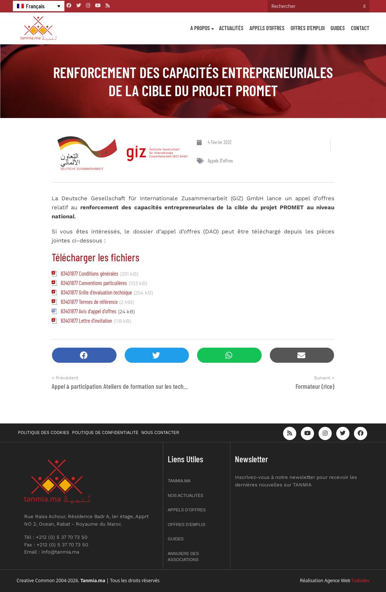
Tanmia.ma (179, 481)
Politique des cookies (43, 433)
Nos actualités (185, 495)
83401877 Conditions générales (89, 273)
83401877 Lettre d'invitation (86, 320)
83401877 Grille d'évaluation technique (96, 292)
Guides (338, 28)
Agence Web (338, 580)
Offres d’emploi (308, 28)
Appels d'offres (220, 161)
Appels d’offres (267, 28)
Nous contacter (160, 433)
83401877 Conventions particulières (94, 282)
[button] (84, 355)
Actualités (231, 28)
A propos (200, 28)
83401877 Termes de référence (89, 301)
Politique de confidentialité (105, 433)
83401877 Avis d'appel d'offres (88, 311)
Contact (360, 28)
